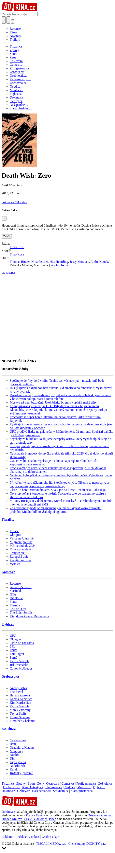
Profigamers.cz (86, 783)
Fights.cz (8, 624)
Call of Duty (18, 609)
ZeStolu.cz (105, 783)
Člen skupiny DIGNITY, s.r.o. (87, 843)
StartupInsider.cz (82, 791)
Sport (31, 783)
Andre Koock (99, 261)
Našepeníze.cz (41, 791)
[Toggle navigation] (8, 20)
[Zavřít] (4, 218)
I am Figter (17, 654)
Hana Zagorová (20, 695)
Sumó (13, 657)
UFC (13, 635)
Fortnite (15, 605)
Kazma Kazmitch (21, 699)
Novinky (15, 36)
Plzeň (52, 819)
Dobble (14, 755)
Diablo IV (16, 598)
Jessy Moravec (79, 261)
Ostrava (93, 815)
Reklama (7, 836)
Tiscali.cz (8, 519)
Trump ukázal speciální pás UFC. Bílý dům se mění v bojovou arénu (54, 406)
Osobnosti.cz (10, 676)
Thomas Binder (20, 261)
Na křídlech (17, 765)
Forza (13, 601)
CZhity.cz (23, 791)
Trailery (15, 39)
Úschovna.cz (53, 787)
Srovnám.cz (60, 791)
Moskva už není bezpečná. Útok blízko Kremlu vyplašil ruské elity (53, 402)
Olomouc (105, 815)
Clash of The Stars (22, 643)
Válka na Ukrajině (21, 538)
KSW (13, 650)
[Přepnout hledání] (4, 20)
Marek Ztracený (20, 710)
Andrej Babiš (18, 688)
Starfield (15, 590)
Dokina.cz (8, 791)
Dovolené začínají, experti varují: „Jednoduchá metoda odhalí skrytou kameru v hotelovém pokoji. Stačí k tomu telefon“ (60, 397)
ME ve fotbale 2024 (23, 545)
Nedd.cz (69, 787)
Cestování (52, 783)
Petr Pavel (16, 691)
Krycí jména (18, 762)
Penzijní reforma (20, 560)
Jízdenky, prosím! (21, 773)
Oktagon (15, 639)
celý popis (8, 272)
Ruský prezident (20, 549)
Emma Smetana (20, 717)
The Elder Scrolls (21, 612)
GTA (13, 594)
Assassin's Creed (20, 587)
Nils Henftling (58, 261)
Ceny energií (18, 553)
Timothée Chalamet (22, 721)
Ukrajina (15, 534)
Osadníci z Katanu (22, 747)
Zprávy (21, 783)
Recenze (15, 28)
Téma (13, 32)
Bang (13, 744)
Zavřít (6, 236)
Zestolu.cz (9, 728)
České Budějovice (35, 819)
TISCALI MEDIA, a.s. (51, 843)
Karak (14, 769)
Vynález (15, 564)
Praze (29, 815)
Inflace (14, 531)
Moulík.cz (84, 787)
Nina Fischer (39, 261)
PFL (12, 646)
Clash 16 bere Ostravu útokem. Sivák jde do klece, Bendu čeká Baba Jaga (58, 490)
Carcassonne (18, 740)
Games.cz (8, 572)
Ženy (40, 783)
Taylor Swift (18, 713)
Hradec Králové (12, 819)
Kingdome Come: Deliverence (29, 616)
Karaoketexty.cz (32, 787)
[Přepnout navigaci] (12, 21)
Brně (39, 815)
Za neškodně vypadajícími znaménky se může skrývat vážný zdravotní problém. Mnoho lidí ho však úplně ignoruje (55, 509)
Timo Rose (17, 247)
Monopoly (16, 751)
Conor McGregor (21, 668)
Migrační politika (21, 542)
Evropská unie (19, 556)
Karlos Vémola (19, 661)
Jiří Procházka (19, 665)
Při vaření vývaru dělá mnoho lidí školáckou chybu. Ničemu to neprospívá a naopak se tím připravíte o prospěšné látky (59, 484)
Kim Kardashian (20, 702)
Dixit (13, 758)
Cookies (34, 836)
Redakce (21, 836)
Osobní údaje (50, 836)
